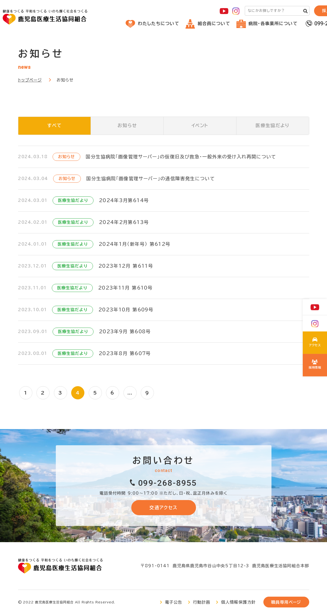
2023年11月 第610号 (125, 288)
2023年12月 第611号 (125, 266)
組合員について (207, 23)
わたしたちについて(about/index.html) (315, 343)
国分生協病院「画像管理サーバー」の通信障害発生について (150, 178)
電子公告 (174, 603)
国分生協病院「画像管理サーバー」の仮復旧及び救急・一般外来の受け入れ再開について (181, 157)
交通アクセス (163, 508)
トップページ (30, 80)
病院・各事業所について (267, 23)
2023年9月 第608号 (125, 331)
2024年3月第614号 (124, 200)
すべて (54, 126)
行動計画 (202, 603)
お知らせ (127, 126)
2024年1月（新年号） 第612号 (134, 244)
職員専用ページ (286, 603)
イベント (199, 126)
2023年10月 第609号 (125, 310)
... (131, 393)
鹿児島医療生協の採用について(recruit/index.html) (315, 365)
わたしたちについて (152, 23)
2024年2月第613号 (124, 222)
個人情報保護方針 (238, 603)
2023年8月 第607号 (125, 353)
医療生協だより (273, 126)
